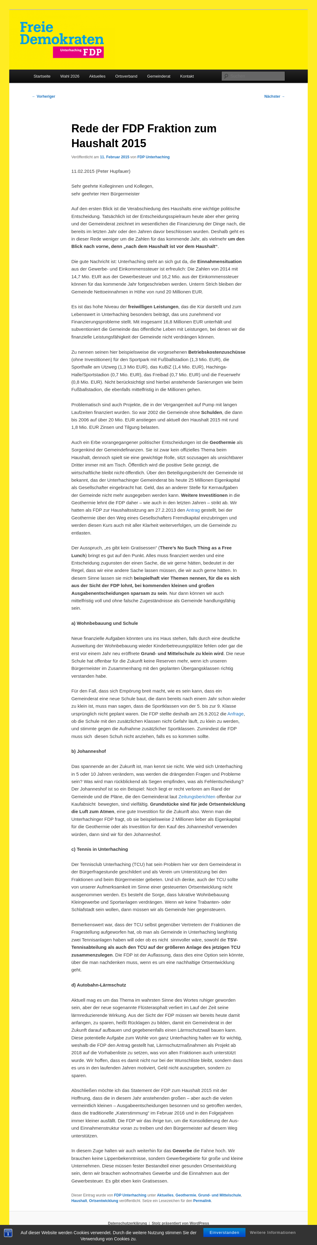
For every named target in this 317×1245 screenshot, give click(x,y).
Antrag (193, 510)
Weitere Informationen (273, 1232)
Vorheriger (43, 96)
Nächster (274, 96)
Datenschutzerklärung (127, 1223)
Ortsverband (126, 76)
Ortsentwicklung (103, 1201)
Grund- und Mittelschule (219, 1195)
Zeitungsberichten (196, 796)
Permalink (202, 1201)
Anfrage (236, 713)
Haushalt (79, 1201)
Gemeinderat (158, 76)
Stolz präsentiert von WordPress (180, 1223)
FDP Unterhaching (153, 157)
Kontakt (187, 76)
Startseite (41, 76)
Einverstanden (224, 1232)
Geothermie (186, 1195)
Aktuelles (97, 76)
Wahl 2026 (70, 76)
